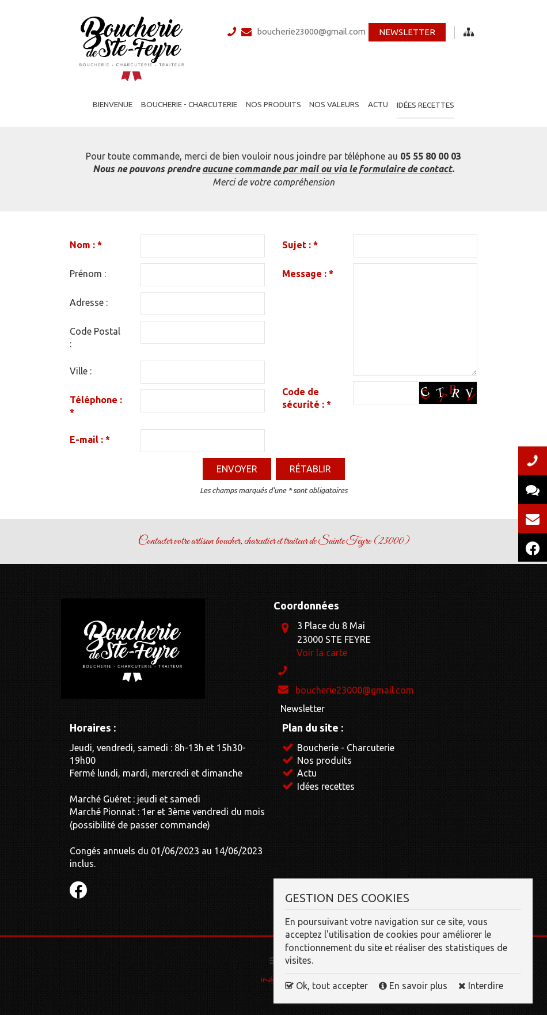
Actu (379, 99)
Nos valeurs (334, 99)
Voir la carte (322, 647)
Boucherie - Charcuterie (187, 99)
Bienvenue (110, 99)
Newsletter (407, 34)
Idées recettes (428, 99)
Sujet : (300, 240)
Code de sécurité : (306, 393)
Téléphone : (96, 400)
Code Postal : (95, 332)
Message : (307, 269)
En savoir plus (414, 985)
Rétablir (310, 464)
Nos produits (272, 99)
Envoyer (236, 464)
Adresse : (89, 298)
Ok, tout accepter (326, 985)
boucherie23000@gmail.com (314, 32)
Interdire (480, 985)
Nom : (86, 240)
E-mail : (90, 434)
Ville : (81, 366)
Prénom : (88, 269)
